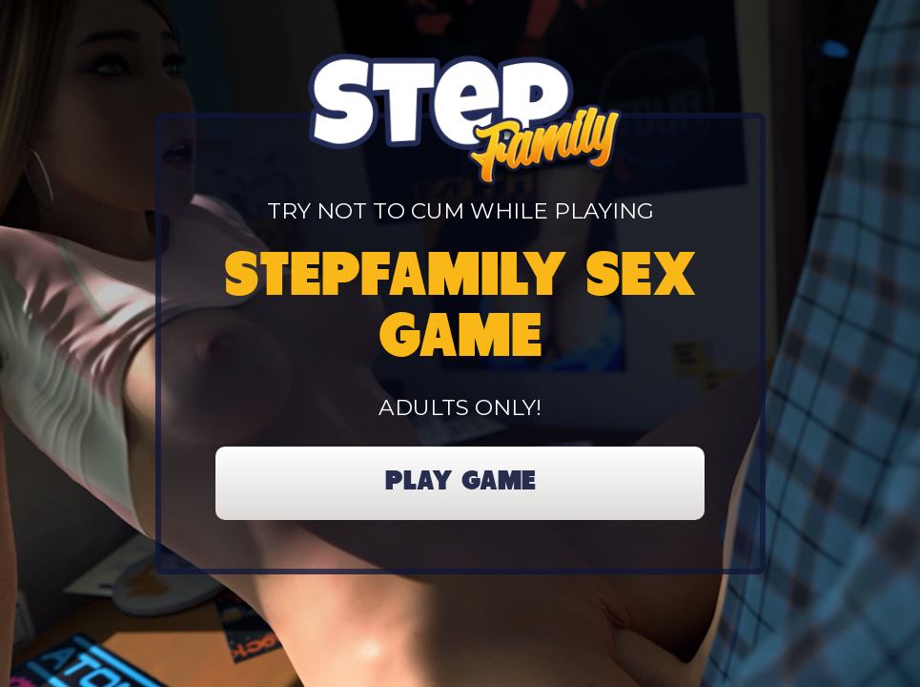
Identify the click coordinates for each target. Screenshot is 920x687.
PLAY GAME (460, 482)
